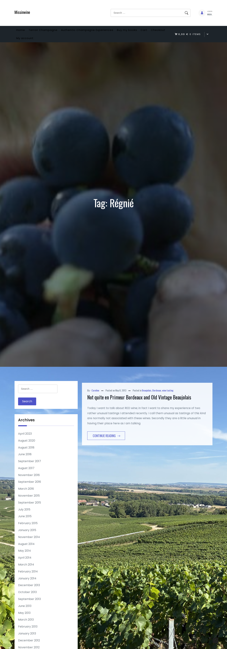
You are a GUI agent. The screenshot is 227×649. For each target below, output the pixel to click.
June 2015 (25, 522)
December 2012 (29, 646)
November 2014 (29, 543)
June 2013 (24, 612)
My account (48, 42)
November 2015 (29, 501)
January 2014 (27, 584)
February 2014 (28, 577)
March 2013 (26, 625)
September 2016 (29, 487)
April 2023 (25, 439)
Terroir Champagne (48, 31)
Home (22, 31)
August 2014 (26, 550)
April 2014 (24, 563)
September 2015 (29, 508)
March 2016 (26, 494)
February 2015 (28, 529)
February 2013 (27, 632)
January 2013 (27, 639)
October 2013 (27, 598)
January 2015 (27, 536)
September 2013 (29, 605)
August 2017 (26, 474)
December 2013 (29, 591)
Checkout (25, 42)
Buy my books (140, 31)
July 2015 (24, 515)
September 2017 (29, 467)
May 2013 (24, 618)
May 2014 (24, 556)
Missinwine (22, 12)
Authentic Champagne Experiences (96, 31)
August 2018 (26, 453)
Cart (160, 31)
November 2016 (29, 481)
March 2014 (26, 570)
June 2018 (25, 460)
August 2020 (26, 446)
